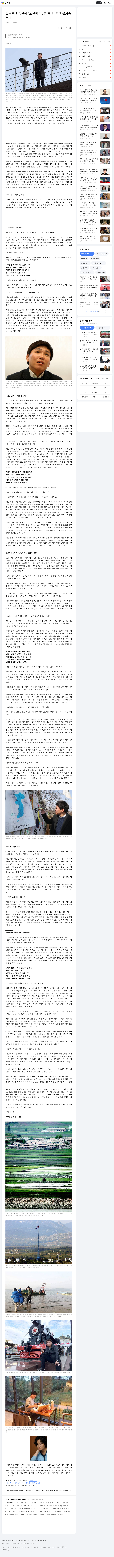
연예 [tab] (102, 379)
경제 (84, 388)
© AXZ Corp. (5, 1550)
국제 (105, 388)
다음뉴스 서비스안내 (7, 1541)
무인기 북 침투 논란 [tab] (87, 272)
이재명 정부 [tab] (85, 263)
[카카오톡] (36, 1483)
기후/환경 (94, 383)
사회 (105, 383)
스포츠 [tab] (108, 379)
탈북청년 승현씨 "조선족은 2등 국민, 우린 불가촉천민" (55, 1506)
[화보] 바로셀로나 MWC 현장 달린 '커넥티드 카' (22, 1514)
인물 (105, 392)
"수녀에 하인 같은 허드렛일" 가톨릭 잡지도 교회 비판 (55, 1503)
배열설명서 (105, 397)
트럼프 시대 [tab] (95, 258)
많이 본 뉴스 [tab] (87, 328)
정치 (94, 388)
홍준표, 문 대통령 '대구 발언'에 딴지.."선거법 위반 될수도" (22, 1506)
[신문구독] (33, 1480)
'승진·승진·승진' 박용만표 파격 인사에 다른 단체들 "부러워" (22, 1511)
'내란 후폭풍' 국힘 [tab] (87, 254)
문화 (84, 392)
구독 (99, 3)
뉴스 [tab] (97, 379)
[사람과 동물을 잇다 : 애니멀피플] (18, 1483)
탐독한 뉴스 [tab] (103, 328)
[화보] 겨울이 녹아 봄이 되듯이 (51, 1514)
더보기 (95, 311)
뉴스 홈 (84, 383)
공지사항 (30, 1541)
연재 (94, 397)
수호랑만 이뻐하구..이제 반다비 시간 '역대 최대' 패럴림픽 (22, 1503)
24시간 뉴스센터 (21, 1541)
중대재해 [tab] (84, 258)
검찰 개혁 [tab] (84, 268)
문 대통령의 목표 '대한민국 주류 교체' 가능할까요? (55, 1508)
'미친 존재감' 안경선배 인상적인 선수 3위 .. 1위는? (22, 1508)
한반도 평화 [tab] (101, 272)
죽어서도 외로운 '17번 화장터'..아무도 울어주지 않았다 (55, 1511)
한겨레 (7, 3)
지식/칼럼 (84, 397)
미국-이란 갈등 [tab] (102, 254)
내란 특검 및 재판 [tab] (99, 263)
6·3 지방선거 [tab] (95, 268)
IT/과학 (94, 392)
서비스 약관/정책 (40, 1541)
